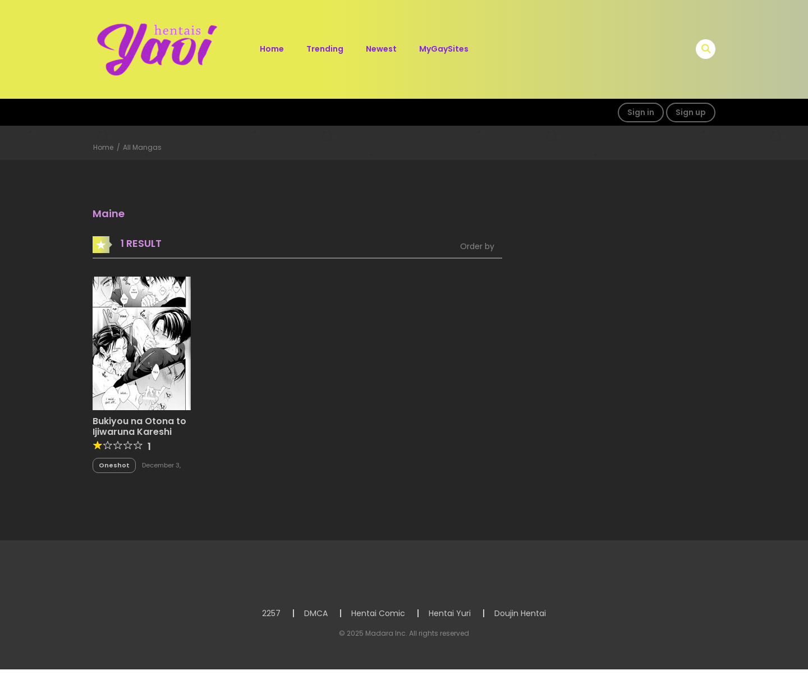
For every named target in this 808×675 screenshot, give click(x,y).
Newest (381, 48)
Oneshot (114, 465)
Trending (324, 48)
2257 (271, 613)
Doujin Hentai (520, 613)
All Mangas (142, 147)
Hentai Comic (378, 613)
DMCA (316, 613)
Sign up (691, 112)
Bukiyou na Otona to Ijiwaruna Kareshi (139, 426)
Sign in (640, 112)
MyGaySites (444, 48)
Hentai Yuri (450, 613)
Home (272, 48)
